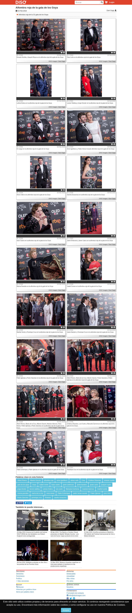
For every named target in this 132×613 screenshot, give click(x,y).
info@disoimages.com (76, 595)
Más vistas (71, 579)
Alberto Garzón (35, 480)
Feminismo (20, 576)
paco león (107, 493)
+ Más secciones (22, 581)
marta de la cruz (37, 493)
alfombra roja (48, 480)
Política (19, 579)
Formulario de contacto (75, 593)
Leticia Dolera (48, 489)
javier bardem (82, 485)
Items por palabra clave (25, 592)
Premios (48, 498)
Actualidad (71, 576)
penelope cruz (37, 498)
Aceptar (66, 610)
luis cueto (59, 489)
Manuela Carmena (72, 489)
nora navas (50, 493)
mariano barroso (88, 489)
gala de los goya (23, 485)
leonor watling (34, 489)
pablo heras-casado (80, 493)
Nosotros (70, 587)
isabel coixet (43, 485)
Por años (70, 581)
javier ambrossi (68, 485)
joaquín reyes (106, 485)
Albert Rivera (22, 480)
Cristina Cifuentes (94, 480)
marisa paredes (23, 493)
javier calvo (94, 485)
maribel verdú (102, 489)
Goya (34, 485)
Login (111, 2)
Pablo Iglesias (96, 493)
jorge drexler (21, 489)
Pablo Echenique (64, 493)
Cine (83, 480)
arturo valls (75, 480)
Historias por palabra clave (26, 589)
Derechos (19, 574)
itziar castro (56, 485)
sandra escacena (60, 498)
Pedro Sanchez (22, 498)
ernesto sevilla (109, 480)
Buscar (20, 587)
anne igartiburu (62, 480)
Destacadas (71, 574)
